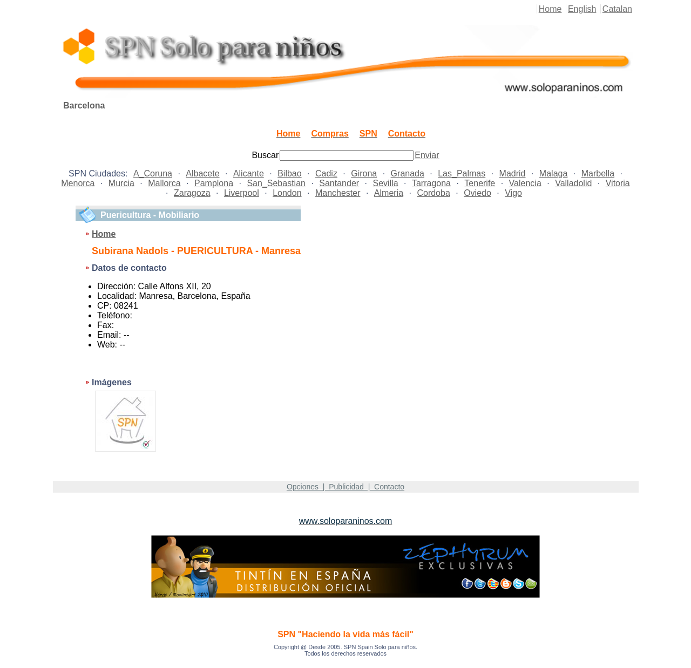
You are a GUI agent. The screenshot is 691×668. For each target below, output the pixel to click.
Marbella (597, 173)
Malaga (553, 173)
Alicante (248, 173)
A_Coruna (152, 173)
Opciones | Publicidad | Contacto (345, 486)
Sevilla (385, 183)
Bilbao (289, 173)
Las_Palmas (461, 173)
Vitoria (618, 183)
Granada (407, 173)
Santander (339, 183)
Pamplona (213, 183)
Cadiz (326, 173)
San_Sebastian (276, 183)
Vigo (513, 192)
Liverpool (241, 192)
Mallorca (164, 183)
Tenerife (479, 183)
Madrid (512, 173)
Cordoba (433, 192)
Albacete (202, 173)
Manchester (338, 192)
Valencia (525, 183)
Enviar (427, 155)
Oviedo (477, 192)
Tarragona (431, 183)
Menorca (77, 183)
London (287, 192)
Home (550, 8)
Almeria (388, 192)
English (582, 8)
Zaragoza (192, 192)
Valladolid (573, 183)
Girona (364, 173)
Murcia (121, 183)
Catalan (617, 8)
